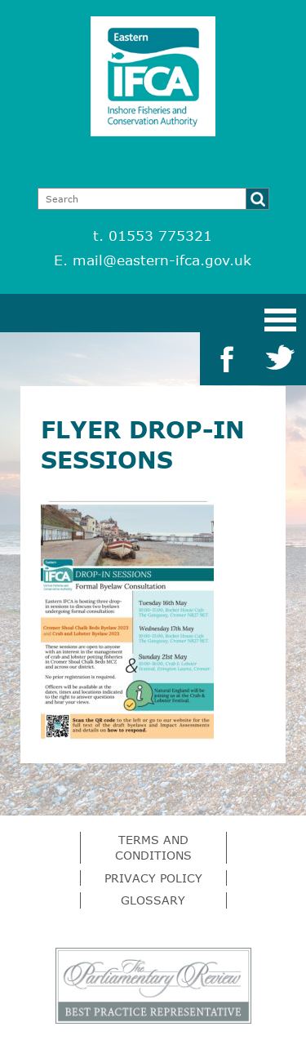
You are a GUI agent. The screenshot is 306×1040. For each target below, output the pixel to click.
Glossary (153, 900)
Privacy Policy (153, 878)
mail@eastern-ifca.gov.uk (162, 260)
